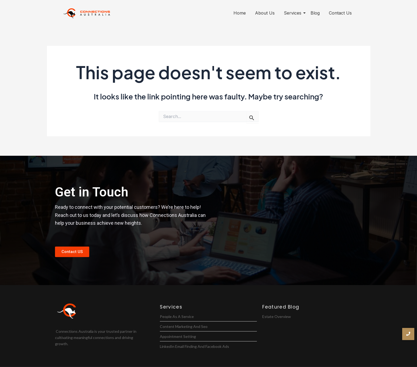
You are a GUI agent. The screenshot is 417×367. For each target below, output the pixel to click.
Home (239, 13)
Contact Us (340, 13)
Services (293, 13)
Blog (315, 13)
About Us (265, 13)
